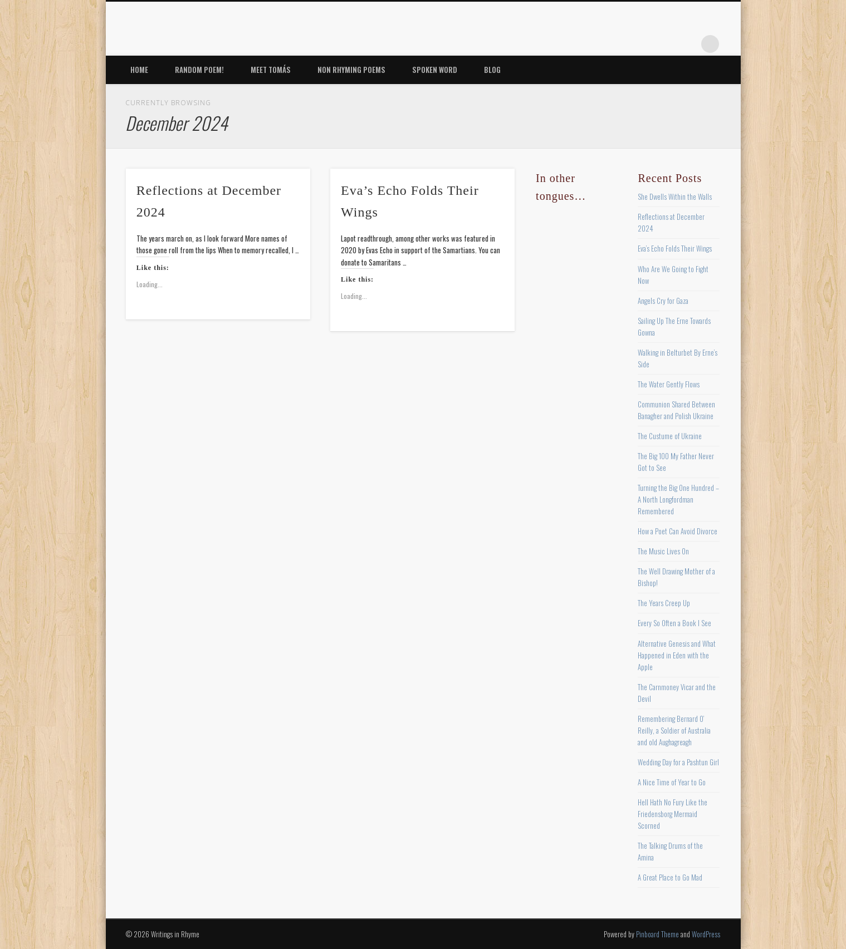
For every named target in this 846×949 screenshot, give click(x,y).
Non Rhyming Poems (351, 69)
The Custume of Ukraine (670, 435)
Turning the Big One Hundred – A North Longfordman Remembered (678, 499)
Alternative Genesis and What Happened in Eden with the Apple (677, 655)
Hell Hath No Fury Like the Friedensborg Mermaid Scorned (672, 813)
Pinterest (642, 44)
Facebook (596, 44)
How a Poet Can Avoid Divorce (677, 531)
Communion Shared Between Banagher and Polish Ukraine (676, 410)
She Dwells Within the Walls (675, 196)
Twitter (619, 44)
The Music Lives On (663, 551)
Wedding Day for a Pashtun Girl (678, 762)
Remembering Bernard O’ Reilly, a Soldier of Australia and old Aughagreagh (674, 730)
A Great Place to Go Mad (670, 877)
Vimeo (664, 44)
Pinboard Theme (657, 934)
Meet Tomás (271, 69)
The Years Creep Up (664, 602)
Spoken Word (434, 69)
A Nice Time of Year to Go (672, 782)
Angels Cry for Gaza (663, 300)
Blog (492, 69)
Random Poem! (199, 69)
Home (139, 69)
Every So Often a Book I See (674, 622)
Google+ (687, 44)
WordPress (706, 934)
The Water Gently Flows (669, 384)
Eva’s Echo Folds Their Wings (675, 248)
